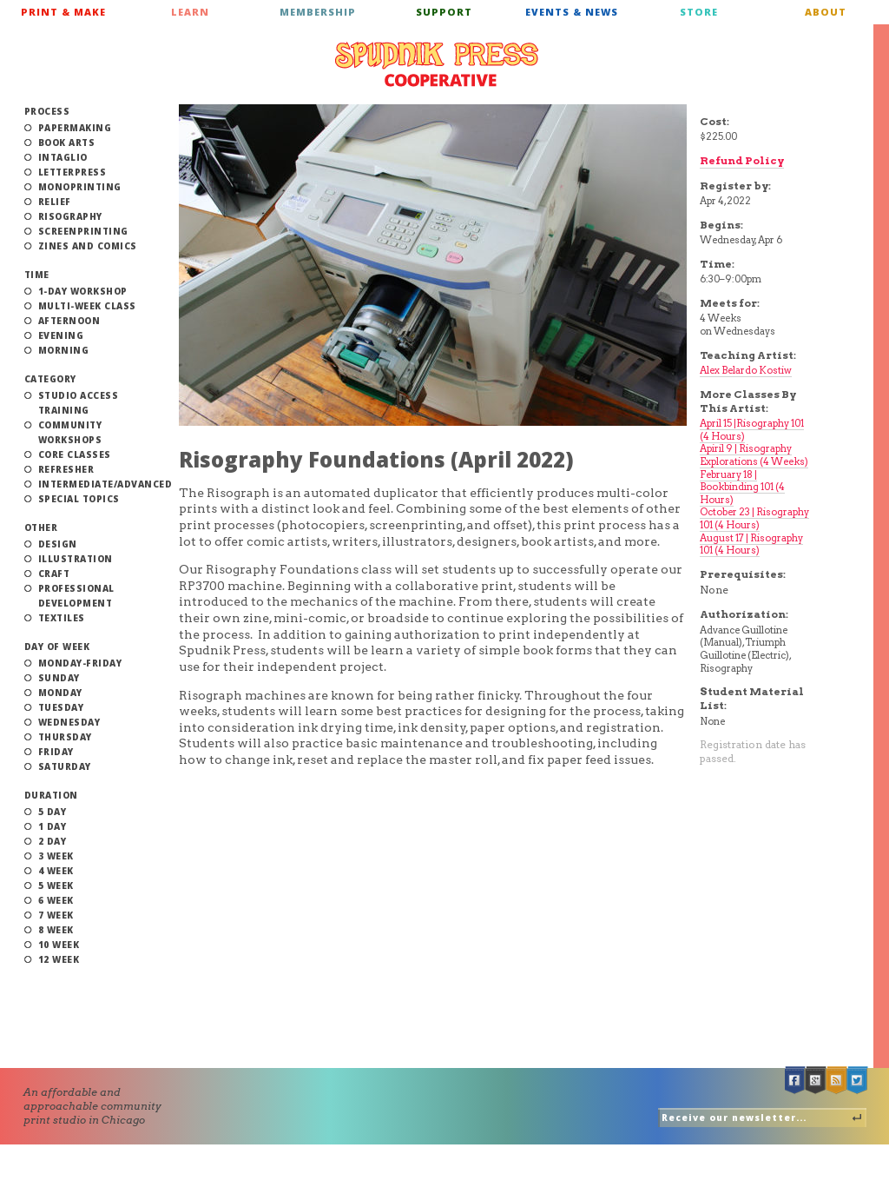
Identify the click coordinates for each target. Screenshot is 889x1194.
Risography (70, 216)
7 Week (56, 915)
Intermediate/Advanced (105, 484)
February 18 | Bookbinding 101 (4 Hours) (742, 487)
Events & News (571, 11)
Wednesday (69, 722)
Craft (54, 573)
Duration (51, 795)
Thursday (65, 737)
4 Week (56, 871)
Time (36, 275)
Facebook (795, 1080)
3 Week (56, 856)
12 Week (59, 959)
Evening (61, 335)
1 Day (52, 826)
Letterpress (72, 172)
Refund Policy (742, 160)
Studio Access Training (78, 402)
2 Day (52, 841)
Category (50, 379)
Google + (816, 1080)
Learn (190, 11)
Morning (63, 350)
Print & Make (63, 11)
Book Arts (66, 142)
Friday (56, 752)
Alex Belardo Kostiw (746, 370)
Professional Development (76, 595)
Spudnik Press (436, 64)
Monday (60, 693)
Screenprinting (83, 231)
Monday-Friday (80, 663)
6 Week (56, 900)
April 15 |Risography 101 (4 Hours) (752, 429)
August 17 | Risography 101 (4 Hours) (751, 544)
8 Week (56, 930)
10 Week (59, 945)
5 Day (52, 812)
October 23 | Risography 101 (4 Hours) (754, 518)
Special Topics (79, 499)
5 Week (56, 885)
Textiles (61, 618)
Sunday (59, 678)
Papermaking (75, 128)
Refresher (66, 469)
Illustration (75, 559)
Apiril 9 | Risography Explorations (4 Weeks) (754, 455)
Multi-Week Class (87, 306)
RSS (836, 1080)
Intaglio (63, 157)
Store (699, 11)
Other (41, 527)
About (825, 11)
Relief (54, 202)
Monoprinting (80, 187)
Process (47, 111)
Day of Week (57, 646)
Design (57, 544)
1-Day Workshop (83, 291)
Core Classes (74, 454)
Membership (318, 11)
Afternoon (69, 321)
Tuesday (61, 707)
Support (444, 11)
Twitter (857, 1080)
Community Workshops (70, 432)
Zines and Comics (87, 246)
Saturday (64, 766)
